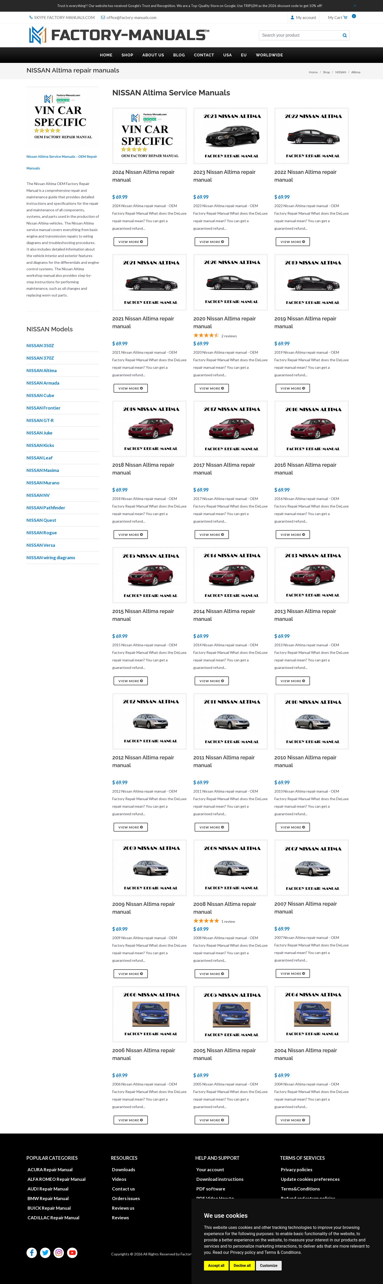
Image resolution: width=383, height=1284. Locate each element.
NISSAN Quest (41, 520)
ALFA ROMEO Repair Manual (56, 1179)
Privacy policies (296, 1169)
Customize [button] (269, 1265)
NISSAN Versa (41, 545)
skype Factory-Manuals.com (62, 17)
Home (313, 72)
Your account (210, 1169)
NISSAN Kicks (40, 445)
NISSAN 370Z (40, 358)
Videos (119, 1179)
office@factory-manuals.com (128, 17)
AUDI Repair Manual (48, 1188)
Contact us (123, 1188)
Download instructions (219, 1179)
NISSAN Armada (43, 383)
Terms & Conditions (283, 1252)
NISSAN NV (38, 495)
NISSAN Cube (40, 395)
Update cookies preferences (310, 1179)
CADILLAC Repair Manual (53, 1217)
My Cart (340, 17)
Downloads (123, 1169)
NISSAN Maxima (43, 470)
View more (130, 242)
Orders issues (126, 1198)
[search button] (345, 35)
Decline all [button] (242, 1265)
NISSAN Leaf (40, 457)
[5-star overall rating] (230, 921)
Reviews (120, 1217)
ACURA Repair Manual (50, 1169)
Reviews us (123, 1208)
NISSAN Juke (39, 433)
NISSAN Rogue (42, 532)
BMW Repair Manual (48, 1198)
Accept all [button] (216, 1265)
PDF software (210, 1188)
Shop (326, 72)
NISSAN (340, 72)
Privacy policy (243, 1252)
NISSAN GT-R (40, 420)
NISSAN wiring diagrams (51, 557)
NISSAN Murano (43, 482)
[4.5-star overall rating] (230, 336)
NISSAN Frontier (44, 408)
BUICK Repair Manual (49, 1208)
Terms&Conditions (300, 1188)
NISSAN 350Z (40, 345)
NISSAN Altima (42, 370)
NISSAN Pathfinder (46, 507)
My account (303, 17)
